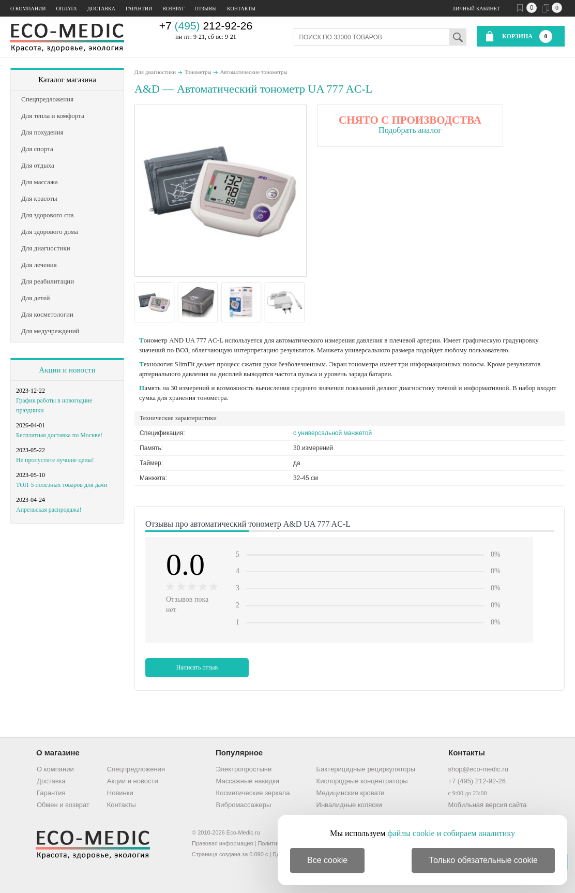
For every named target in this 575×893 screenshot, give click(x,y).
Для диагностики (155, 72)
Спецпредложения (136, 769)
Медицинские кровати (350, 793)
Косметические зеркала (253, 793)
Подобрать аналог (410, 130)
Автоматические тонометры (253, 72)
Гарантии (139, 8)
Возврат (173, 8)
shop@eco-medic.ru (478, 769)
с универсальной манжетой (332, 433)
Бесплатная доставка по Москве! (59, 435)
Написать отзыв (197, 667)
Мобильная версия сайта (487, 805)
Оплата (66, 8)
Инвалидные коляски (349, 805)
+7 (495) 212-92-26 (477, 781)
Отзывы (206, 8)
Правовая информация (222, 843)
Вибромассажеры (243, 805)
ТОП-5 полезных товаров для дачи (61, 484)
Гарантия (51, 793)
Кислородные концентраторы (362, 781)
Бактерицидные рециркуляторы (365, 769)
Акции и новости (67, 370)
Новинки (120, 793)
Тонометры (198, 72)
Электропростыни (244, 769)
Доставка (101, 8)
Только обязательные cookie (483, 860)
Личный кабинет (476, 8)
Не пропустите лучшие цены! (55, 460)
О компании (28, 8)
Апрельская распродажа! (48, 509)
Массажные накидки (247, 781)
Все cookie (327, 860)
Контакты (241, 8)
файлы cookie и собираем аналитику (451, 833)
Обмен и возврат (63, 805)
